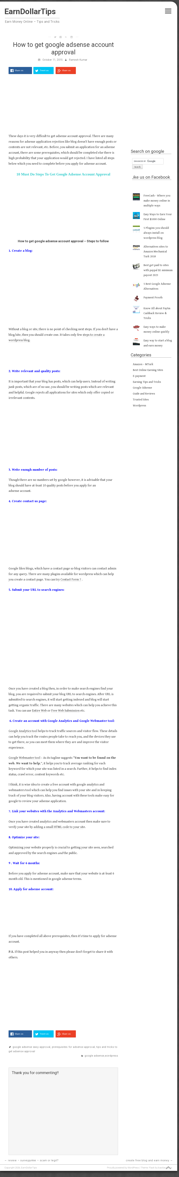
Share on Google (66, 71)
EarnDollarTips (30, 11)
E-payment (139, 376)
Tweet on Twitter (44, 71)
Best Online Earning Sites (148, 370)
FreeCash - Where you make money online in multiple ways (157, 200)
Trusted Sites (141, 399)
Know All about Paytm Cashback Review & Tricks (157, 313)
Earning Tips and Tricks (147, 382)
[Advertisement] (63, 105)
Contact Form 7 (70, 579)
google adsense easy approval (31, 1047)
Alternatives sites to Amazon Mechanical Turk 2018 (156, 251)
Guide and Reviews (144, 393)
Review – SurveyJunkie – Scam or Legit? (33, 1160)
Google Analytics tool (23, 731)
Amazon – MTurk (143, 364)
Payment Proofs (153, 297)
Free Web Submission (65, 710)
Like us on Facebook (150, 177)
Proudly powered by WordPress (123, 1167)
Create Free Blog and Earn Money (147, 1160)
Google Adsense (94, 1055)
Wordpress (111, 1055)
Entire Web (39, 710)
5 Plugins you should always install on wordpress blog (156, 233)
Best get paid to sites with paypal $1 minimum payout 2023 (158, 270)
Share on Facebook (19, 71)
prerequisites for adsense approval (73, 1047)
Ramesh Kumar (78, 59)
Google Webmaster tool (24, 758)
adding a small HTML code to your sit (58, 827)
